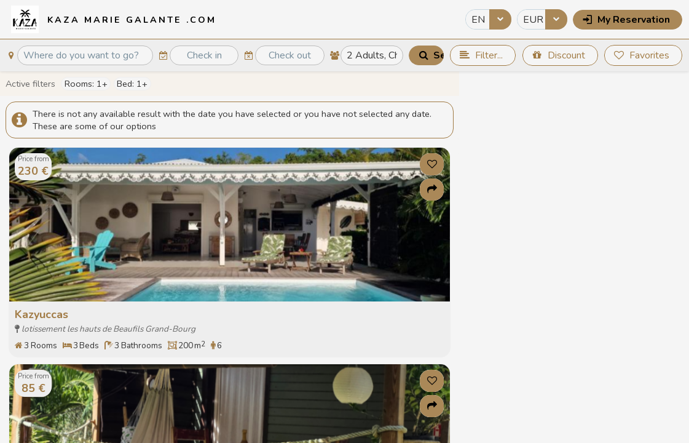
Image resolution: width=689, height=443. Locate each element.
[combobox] (488, 19)
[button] (627, 20)
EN (478, 19)
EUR (533, 19)
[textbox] (84, 56)
